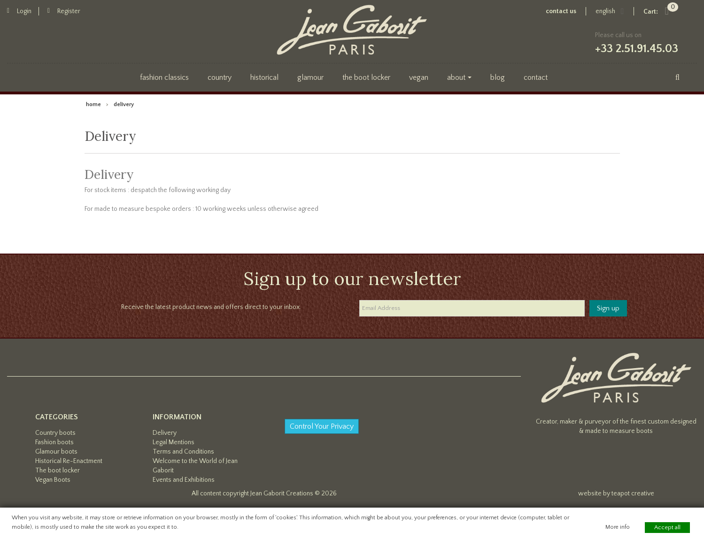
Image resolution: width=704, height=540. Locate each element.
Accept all (667, 527)
